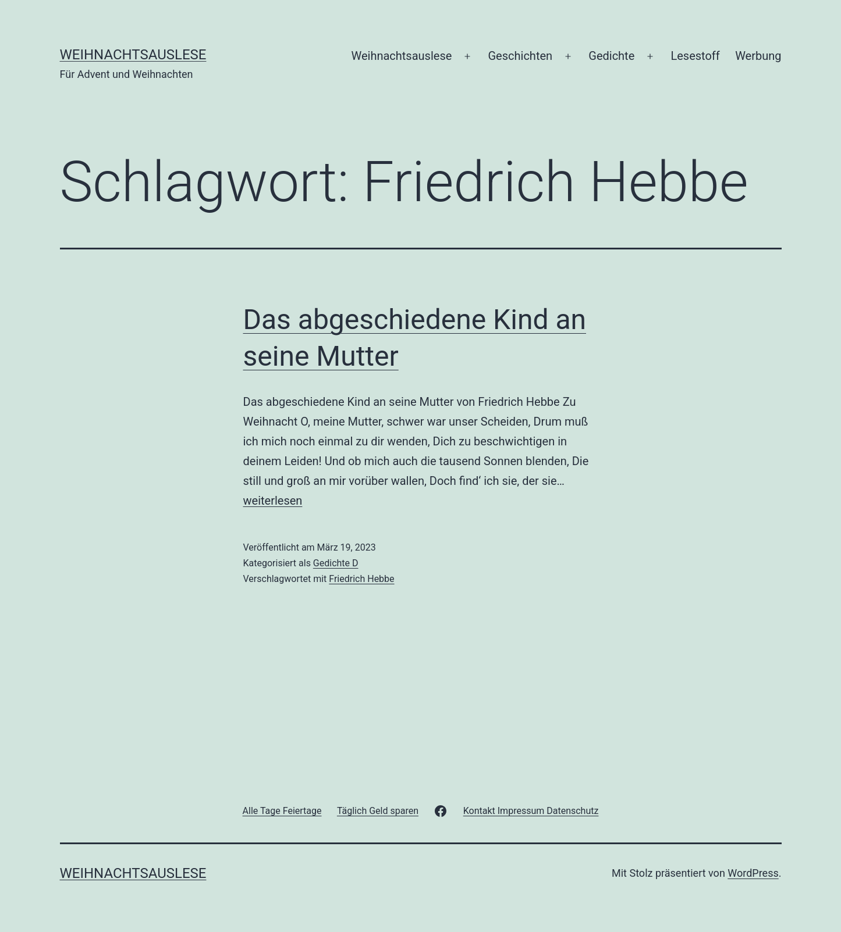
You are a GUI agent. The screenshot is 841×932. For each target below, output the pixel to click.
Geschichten (520, 56)
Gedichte (611, 56)
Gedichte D (336, 563)
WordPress (753, 873)
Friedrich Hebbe (361, 578)
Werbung (758, 56)
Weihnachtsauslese (133, 55)
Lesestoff (694, 56)
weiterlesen (273, 501)
